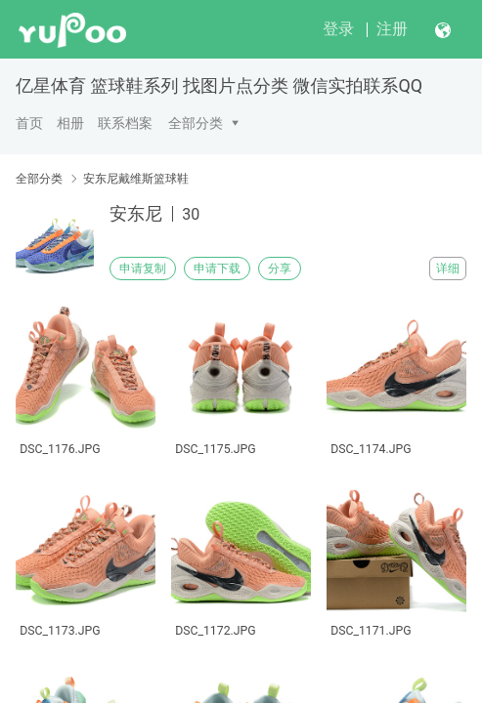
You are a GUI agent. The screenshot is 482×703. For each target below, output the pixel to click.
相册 (70, 123)
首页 (29, 123)
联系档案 (125, 123)
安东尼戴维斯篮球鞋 (136, 179)
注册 (392, 29)
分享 (279, 268)
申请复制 (142, 268)
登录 (338, 29)
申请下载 (217, 268)
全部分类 (195, 123)
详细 (448, 268)
